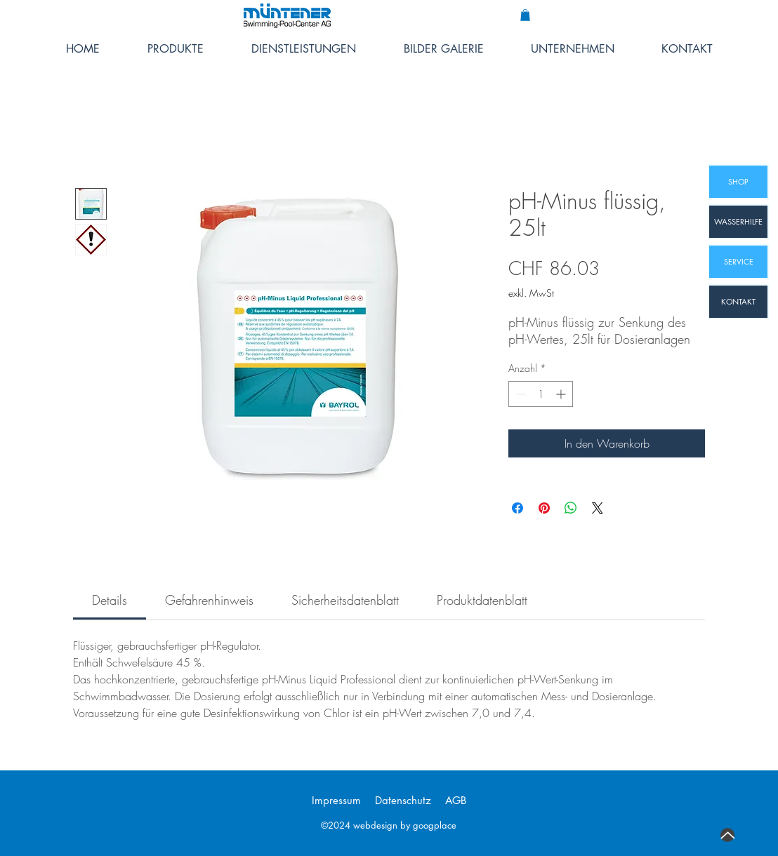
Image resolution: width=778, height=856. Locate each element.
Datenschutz (403, 800)
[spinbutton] (540, 394)
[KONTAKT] (738, 301)
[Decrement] (519, 394)
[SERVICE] (738, 261)
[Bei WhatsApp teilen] (570, 508)
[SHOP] (738, 181)
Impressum (336, 800)
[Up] (727, 835)
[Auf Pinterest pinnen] (544, 508)
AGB (456, 800)
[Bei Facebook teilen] (517, 508)
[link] (109, 599)
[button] (525, 15)
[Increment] (562, 394)
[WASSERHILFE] (738, 221)
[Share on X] (597, 508)
